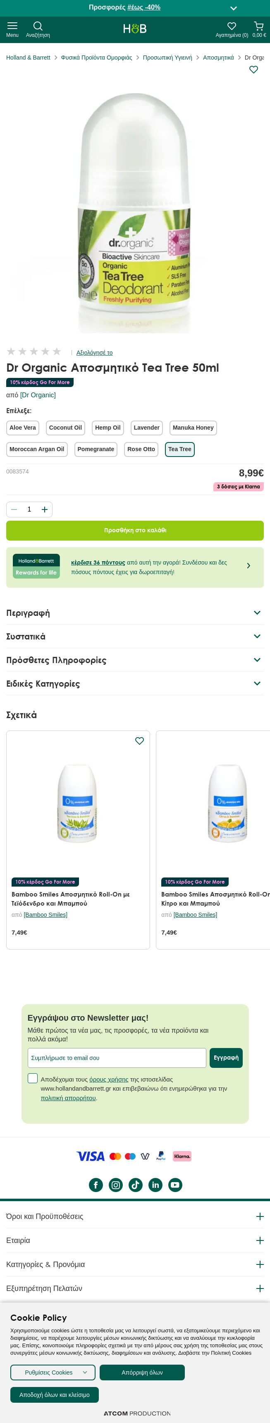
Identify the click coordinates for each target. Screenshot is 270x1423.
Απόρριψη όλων (142, 1372)
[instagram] (115, 1229)
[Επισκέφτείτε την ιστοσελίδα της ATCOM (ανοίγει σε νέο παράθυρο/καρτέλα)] (137, 1413)
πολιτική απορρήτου (68, 1141)
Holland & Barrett (28, 57)
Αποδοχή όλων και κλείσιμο (54, 1395)
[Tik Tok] (135, 1229)
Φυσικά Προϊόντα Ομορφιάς (96, 57)
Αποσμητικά (218, 57)
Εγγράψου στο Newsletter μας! (88, 1062)
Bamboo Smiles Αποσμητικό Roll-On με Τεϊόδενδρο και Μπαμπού (71, 898)
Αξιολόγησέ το (94, 352)
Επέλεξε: (18, 410)
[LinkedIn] (155, 1229)
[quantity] (29, 509)
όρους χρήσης (108, 1123)
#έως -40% (143, 7)
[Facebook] (95, 1229)
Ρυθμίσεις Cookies (48, 1372)
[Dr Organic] (38, 395)
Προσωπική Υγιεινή (167, 57)
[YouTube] (175, 1229)
